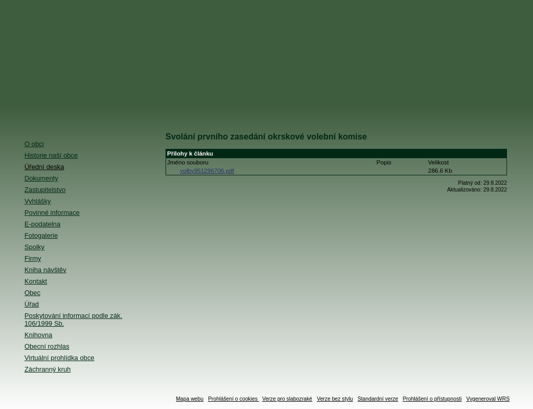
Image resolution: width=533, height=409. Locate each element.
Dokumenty (41, 178)
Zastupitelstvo (45, 190)
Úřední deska (44, 167)
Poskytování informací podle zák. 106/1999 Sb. (73, 319)
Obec (32, 293)
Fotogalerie (41, 235)
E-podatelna (42, 224)
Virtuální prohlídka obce (59, 358)
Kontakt (35, 281)
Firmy (32, 258)
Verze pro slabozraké (287, 399)
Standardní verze (378, 399)
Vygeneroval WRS (488, 399)
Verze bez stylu (335, 399)
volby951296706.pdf (207, 171)
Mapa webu (190, 399)
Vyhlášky (37, 201)
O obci (34, 144)
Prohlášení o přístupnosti (432, 399)
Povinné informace (52, 212)
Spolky (34, 247)
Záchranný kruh (47, 369)
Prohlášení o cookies (233, 399)
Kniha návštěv (45, 270)
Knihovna (38, 335)
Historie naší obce (51, 155)
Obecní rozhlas (46, 346)
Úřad (31, 304)
